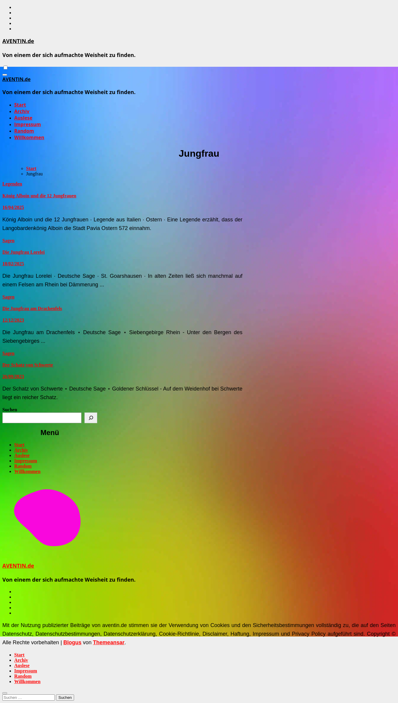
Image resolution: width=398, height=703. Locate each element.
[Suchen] (90, 417)
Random (24, 131)
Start (20, 104)
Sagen (8, 240)
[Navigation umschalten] (4, 75)
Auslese (23, 118)
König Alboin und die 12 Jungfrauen (39, 195)
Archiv (21, 111)
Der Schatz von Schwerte (27, 364)
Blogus (72, 642)
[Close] (4, 693)
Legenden (12, 183)
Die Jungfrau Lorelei (23, 252)
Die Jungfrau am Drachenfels (32, 308)
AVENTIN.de (18, 41)
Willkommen (29, 137)
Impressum (27, 124)
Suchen (9, 409)
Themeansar (108, 642)
